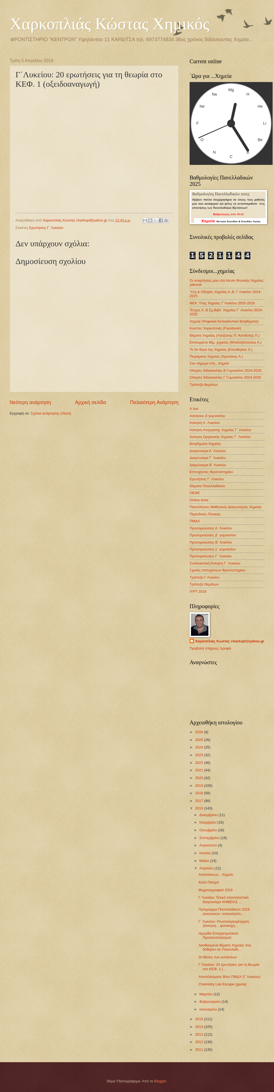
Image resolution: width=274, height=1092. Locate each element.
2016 (199, 808)
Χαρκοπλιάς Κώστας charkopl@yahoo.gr (229, 641)
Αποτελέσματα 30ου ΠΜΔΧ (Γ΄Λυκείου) (229, 977)
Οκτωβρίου (208, 830)
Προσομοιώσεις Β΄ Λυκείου (211, 542)
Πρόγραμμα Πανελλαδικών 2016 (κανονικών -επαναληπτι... (224, 911)
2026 (199, 732)
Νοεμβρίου (208, 822)
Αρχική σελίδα (90, 402)
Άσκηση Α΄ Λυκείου (205, 423)
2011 (199, 1050)
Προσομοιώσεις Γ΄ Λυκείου (211, 556)
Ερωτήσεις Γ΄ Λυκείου (46, 228)
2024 (199, 747)
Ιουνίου (205, 853)
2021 (199, 770)
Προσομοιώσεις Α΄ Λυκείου (211, 528)
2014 (199, 1027)
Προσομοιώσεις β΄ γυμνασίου (213, 535)
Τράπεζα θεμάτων (204, 385)
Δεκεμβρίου (208, 815)
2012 (199, 1042)
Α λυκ (194, 409)
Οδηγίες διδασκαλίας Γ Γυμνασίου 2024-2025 (225, 377)
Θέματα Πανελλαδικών (207, 486)
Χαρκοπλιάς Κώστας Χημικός (110, 24)
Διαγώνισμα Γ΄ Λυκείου (208, 458)
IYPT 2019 (198, 591)
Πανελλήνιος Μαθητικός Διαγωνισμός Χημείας (226, 507)
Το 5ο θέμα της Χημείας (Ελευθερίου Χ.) (221, 349)
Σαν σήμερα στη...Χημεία (209, 363)
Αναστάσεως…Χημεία (215, 874)
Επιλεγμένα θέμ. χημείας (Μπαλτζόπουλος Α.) (226, 342)
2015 (199, 1019)
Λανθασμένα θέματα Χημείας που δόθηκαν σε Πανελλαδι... (224, 947)
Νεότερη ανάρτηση (30, 402)
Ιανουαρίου (208, 1009)
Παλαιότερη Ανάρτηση (154, 402)
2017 (199, 801)
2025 (199, 740)
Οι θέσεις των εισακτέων (217, 957)
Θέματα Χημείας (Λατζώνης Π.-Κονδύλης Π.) (225, 335)
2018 (199, 793)
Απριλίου (206, 868)
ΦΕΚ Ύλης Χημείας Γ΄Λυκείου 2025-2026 (222, 303)
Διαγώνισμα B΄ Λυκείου (208, 465)
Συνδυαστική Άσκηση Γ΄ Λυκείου (215, 563)
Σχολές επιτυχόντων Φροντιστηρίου (217, 570)
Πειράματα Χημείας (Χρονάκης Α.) (216, 356)
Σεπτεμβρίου (209, 838)
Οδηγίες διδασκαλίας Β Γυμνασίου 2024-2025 (226, 370)
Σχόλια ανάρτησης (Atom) (51, 413)
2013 (199, 1034)
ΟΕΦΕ (195, 493)
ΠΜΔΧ (195, 521)
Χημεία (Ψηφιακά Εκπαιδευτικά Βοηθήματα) (224, 321)
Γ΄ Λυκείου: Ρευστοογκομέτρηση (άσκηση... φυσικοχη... (223, 923)
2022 (199, 763)
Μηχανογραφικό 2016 (215, 890)
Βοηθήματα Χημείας (205, 444)
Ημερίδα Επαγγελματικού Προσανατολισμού (218, 935)
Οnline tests (199, 500)
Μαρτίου (206, 994)
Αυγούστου (208, 845)
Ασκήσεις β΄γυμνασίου (207, 416)
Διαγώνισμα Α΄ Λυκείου (208, 451)
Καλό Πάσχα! (208, 882)
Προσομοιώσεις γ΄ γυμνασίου (213, 549)
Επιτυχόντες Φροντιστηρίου (211, 472)
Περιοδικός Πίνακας (205, 514)
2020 (199, 778)
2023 (199, 755)
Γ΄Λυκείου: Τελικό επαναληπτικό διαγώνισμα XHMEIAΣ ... (223, 899)
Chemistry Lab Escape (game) (222, 984)
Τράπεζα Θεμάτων (204, 584)
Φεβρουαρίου (210, 1001)
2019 (199, 786)
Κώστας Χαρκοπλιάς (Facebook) (215, 328)
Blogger (160, 1081)
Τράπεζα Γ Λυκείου (204, 577)
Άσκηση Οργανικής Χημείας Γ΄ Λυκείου (220, 437)
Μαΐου (204, 861)
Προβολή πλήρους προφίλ (210, 648)
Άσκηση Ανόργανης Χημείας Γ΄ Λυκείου (220, 430)
